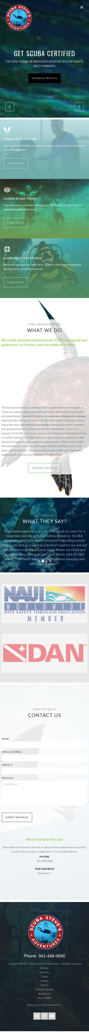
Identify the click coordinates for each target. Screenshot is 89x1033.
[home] (18, 17)
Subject (7, 765)
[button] (82, 7)
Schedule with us (44, 78)
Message (8, 778)
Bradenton (44, 993)
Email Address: (12, 752)
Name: (6, 739)
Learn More (15, 163)
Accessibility (44, 997)
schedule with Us (44, 468)
